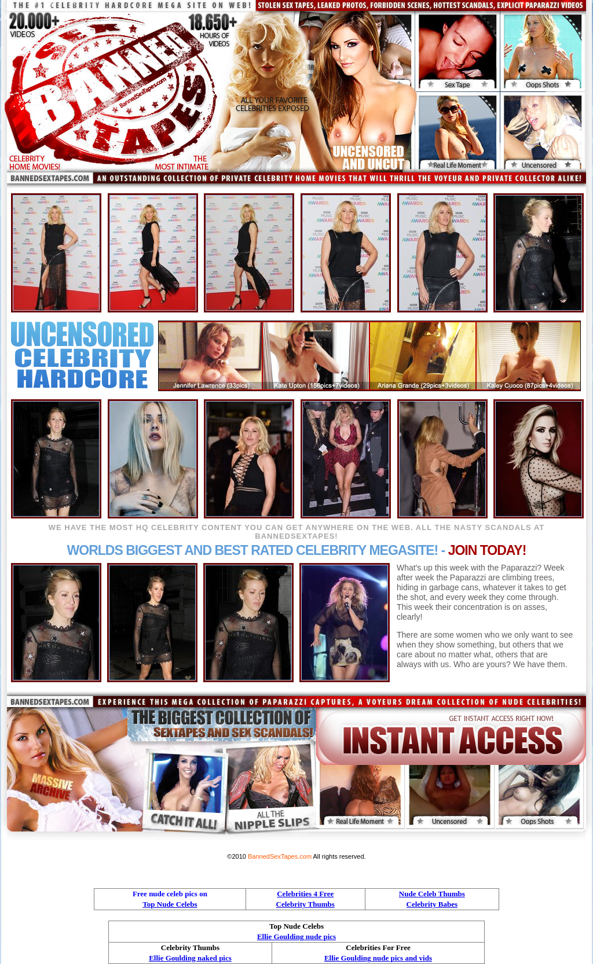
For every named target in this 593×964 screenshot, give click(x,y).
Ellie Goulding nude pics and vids (378, 958)
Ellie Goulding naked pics (190, 958)
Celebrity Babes (432, 904)
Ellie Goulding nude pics (296, 936)
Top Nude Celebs (169, 904)
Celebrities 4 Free (305, 893)
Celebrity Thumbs (305, 904)
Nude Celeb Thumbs (432, 893)
